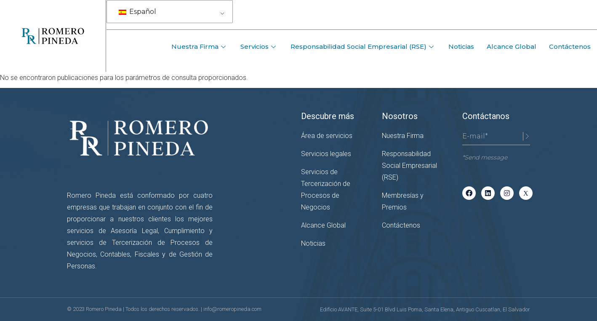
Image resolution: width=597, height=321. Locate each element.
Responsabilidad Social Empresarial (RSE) (363, 46)
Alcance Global (511, 46)
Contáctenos (570, 46)
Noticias (461, 46)
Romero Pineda (104, 309)
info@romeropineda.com (232, 309)
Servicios (259, 46)
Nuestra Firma (199, 46)
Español (137, 12)
